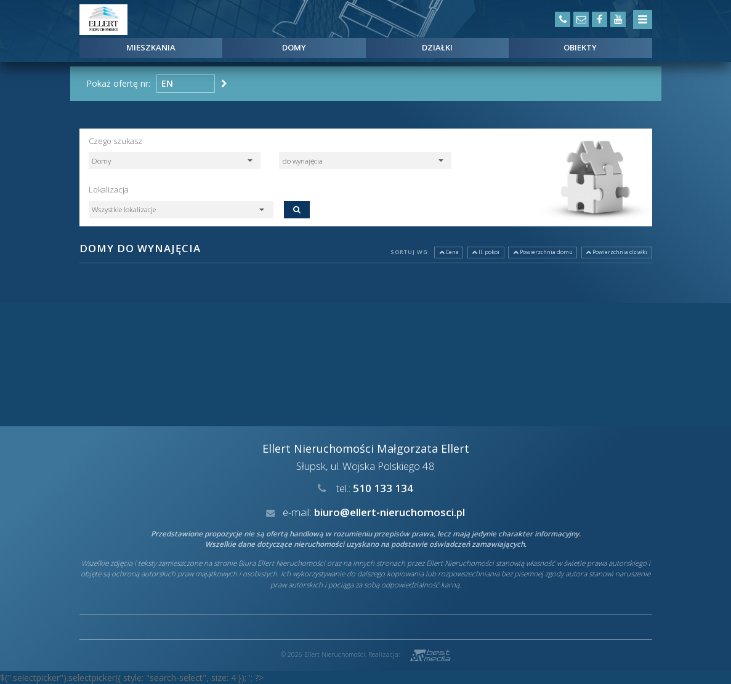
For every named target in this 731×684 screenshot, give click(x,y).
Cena (449, 252)
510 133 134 (383, 488)
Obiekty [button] (580, 47)
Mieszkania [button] (151, 47)
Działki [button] (437, 47)
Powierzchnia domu (543, 252)
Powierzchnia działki (616, 252)
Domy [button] (294, 47)
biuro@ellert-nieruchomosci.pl (389, 512)
